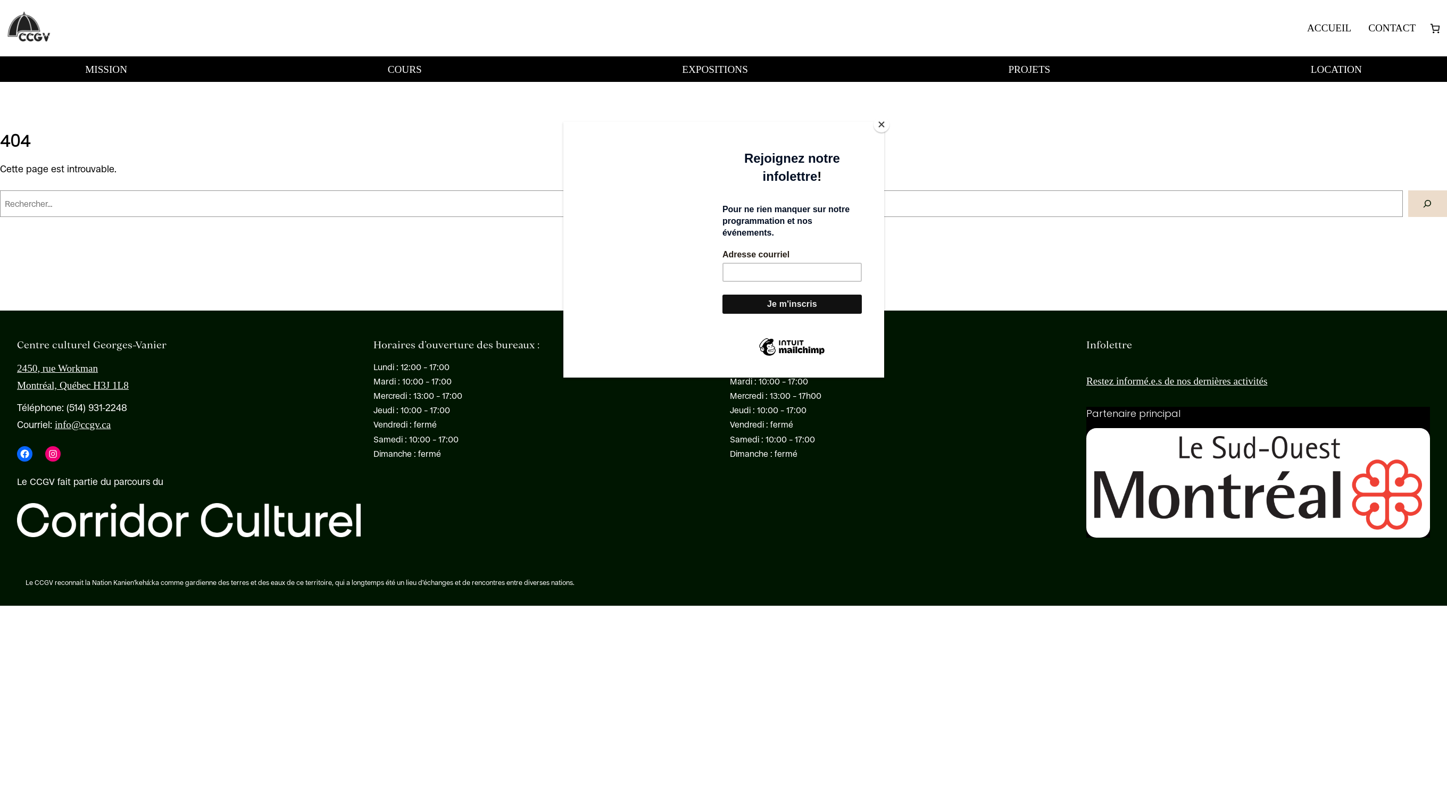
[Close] (881, 124)
